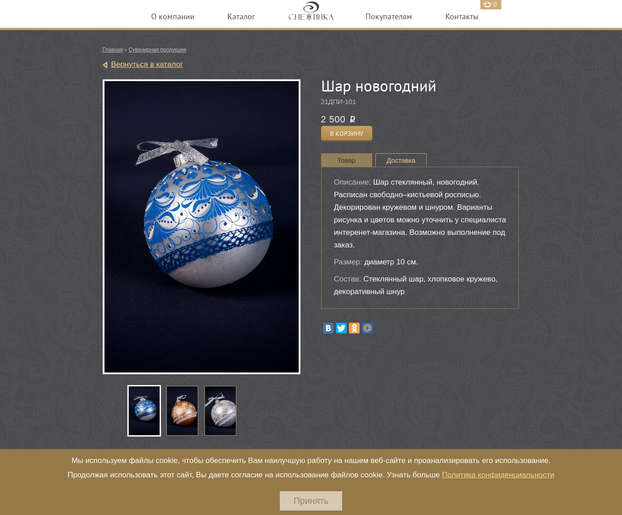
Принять (310, 501)
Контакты (461, 16)
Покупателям (388, 16)
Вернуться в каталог (147, 64)
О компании (173, 16)
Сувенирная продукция (158, 50)
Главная (113, 50)
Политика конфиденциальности (498, 475)
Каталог (241, 16)
